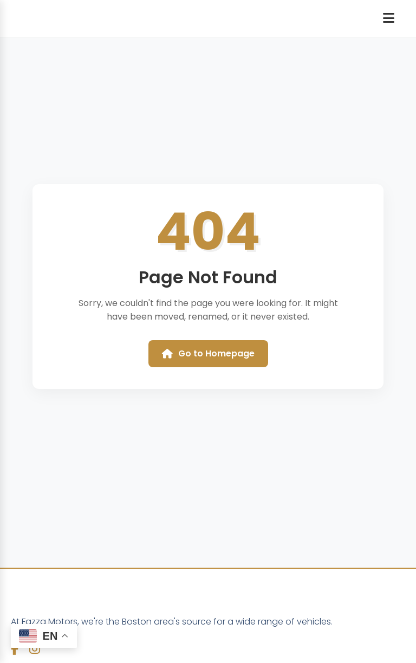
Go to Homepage (208, 353)
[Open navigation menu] (388, 18)
